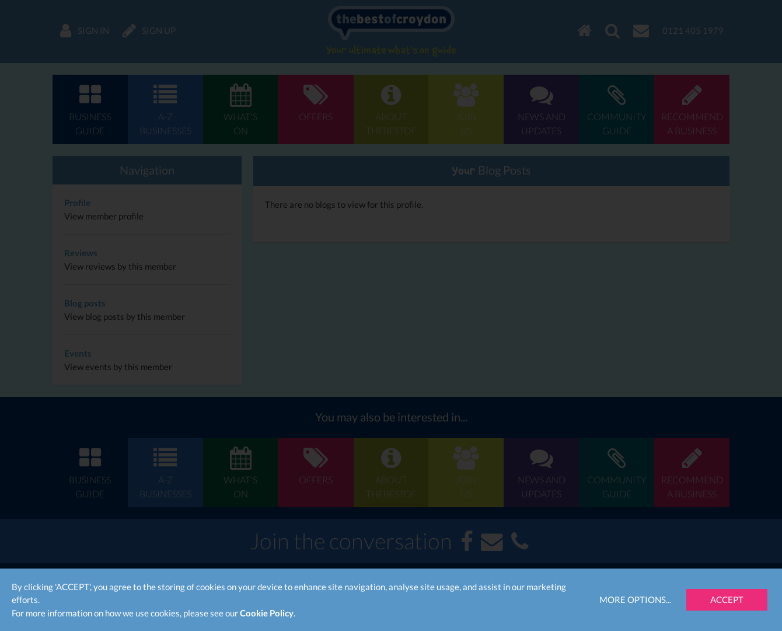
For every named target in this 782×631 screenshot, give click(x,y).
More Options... (635, 599)
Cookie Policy (267, 613)
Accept (726, 599)
